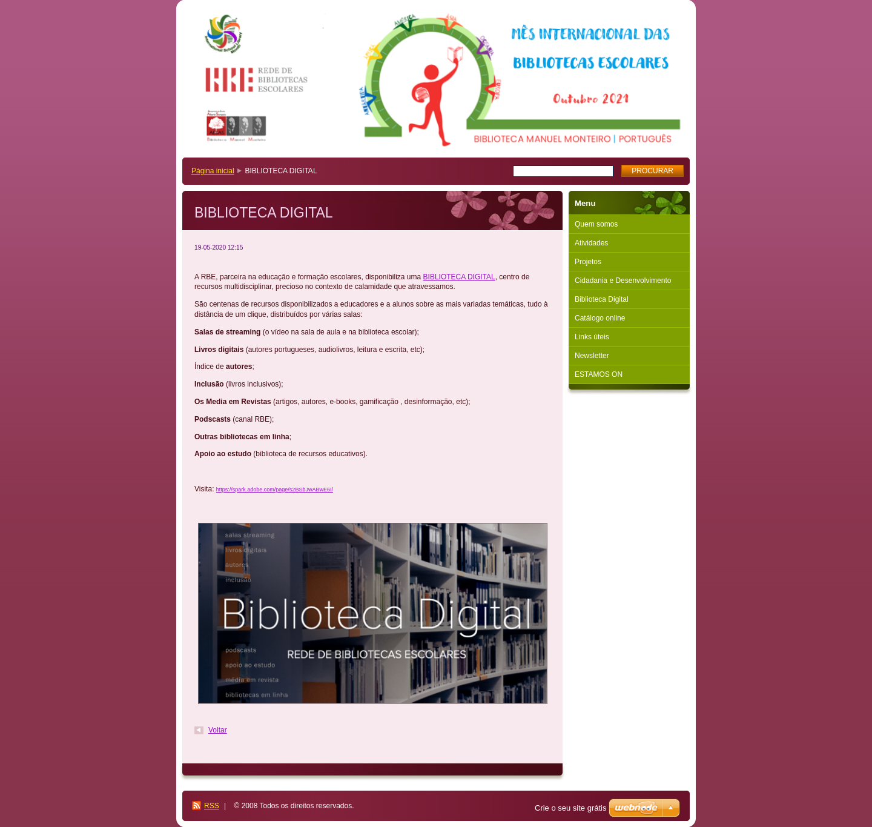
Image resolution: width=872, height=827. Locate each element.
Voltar (217, 730)
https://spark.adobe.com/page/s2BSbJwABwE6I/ (274, 490)
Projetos (588, 261)
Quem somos (596, 224)
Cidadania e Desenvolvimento (623, 280)
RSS (211, 806)
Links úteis (592, 337)
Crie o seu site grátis (571, 807)
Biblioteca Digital (602, 299)
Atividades (591, 243)
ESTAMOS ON (599, 374)
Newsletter (592, 355)
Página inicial (212, 171)
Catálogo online (600, 318)
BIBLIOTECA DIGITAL (459, 277)
